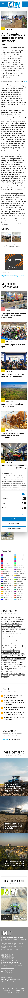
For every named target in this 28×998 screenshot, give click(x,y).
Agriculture (16, 621)
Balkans (4, 625)
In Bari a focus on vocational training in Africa (12, 405)
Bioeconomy (7, 569)
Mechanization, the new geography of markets (14, 826)
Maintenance (7, 579)
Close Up (6, 599)
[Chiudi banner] (25, 468)
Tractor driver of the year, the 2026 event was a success (14, 713)
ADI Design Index (6, 619)
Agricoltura (22, 619)
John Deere (17, 650)
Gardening (6, 597)
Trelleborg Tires (20, 673)
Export (17, 640)
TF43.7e (4, 617)
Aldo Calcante (5, 623)
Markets (6, 589)
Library (5, 557)
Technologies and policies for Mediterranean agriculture (12, 375)
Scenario (19, 567)
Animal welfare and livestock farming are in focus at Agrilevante (12, 436)
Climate (12, 629)
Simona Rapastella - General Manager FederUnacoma (12, 668)
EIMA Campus (20, 561)
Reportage (6, 591)
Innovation (20, 563)
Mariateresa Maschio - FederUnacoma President (12, 656)
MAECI (22, 653)
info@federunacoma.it (8, 945)
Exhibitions (19, 583)
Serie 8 (24, 666)
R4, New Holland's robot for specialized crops (13, 696)
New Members (20, 571)
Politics (5, 581)
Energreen (4, 635)
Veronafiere (5, 675)
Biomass (19, 589)
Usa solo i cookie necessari (14, 528)
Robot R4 (4, 666)
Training (6, 555)
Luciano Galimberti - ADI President (11, 653)
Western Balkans (13, 675)
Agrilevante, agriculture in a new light (13, 346)
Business (6, 571)
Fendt (3, 644)
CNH (17, 629)
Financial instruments (7, 646)
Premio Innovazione (7, 664)
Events (18, 593)
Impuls (20, 646)
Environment (7, 585)
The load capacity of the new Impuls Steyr (14, 718)
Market (18, 597)
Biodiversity (10, 625)
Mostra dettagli (19, 514)
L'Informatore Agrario (7, 651)
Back (25, 81)
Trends (18, 569)
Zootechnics (5, 677)
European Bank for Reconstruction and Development (12, 637)
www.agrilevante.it (14, 981)
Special (18, 591)
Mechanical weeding (7, 658)
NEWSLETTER (8, 990)
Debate (18, 575)
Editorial (19, 559)
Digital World (7, 561)
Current (19, 599)
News (4, 593)
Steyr (3, 671)
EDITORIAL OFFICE (8, 988)
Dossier (5, 565)
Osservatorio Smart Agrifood (9, 660)
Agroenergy (20, 581)
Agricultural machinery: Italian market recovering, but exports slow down (15, 787)
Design (14, 631)
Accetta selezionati (14, 523)
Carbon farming (16, 627)
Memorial (6, 559)
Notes (5, 595)
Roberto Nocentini (14, 246)
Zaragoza (22, 675)
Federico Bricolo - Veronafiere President (12, 642)
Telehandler (9, 671)
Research (19, 587)
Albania (22, 621)
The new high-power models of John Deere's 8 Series (14, 708)
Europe (10, 635)
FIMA (15, 644)
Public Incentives (18, 664)
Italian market (5, 650)
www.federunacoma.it (7, 968)
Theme (5, 573)
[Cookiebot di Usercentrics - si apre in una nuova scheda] (16, 468)
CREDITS (17, 992)
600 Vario (18, 617)
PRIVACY (10, 992)
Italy (11, 650)
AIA (22, 245)
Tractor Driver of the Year (8, 673)
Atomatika (19, 623)
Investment (22, 648)
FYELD (15, 646)
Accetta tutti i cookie (14, 518)
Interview (19, 557)
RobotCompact (12, 666)
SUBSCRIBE (4, 739)
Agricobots (15, 619)
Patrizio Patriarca (6, 662)
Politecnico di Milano (17, 662)
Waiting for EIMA (21, 579)
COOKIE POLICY (19, 990)
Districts (6, 587)
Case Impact (5, 629)
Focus (18, 595)
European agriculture (19, 635)
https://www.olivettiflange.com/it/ (12, 276)
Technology (20, 585)
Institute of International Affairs (10, 648)
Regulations (7, 575)
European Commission (8, 640)
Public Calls (7, 567)
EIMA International (17, 633)
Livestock (16, 245)
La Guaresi (17, 651)
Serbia (19, 666)
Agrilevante (9, 245)
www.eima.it (16, 979)
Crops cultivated (6, 631)
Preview (18, 565)
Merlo (15, 658)
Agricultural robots (7, 621)
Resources (19, 555)
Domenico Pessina (7, 633)
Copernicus (22, 629)
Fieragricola (9, 644)
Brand (5, 563)
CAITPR (5, 246)
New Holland (21, 658)
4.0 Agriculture (10, 617)
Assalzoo (13, 623)
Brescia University (6, 627)
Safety (5, 577)
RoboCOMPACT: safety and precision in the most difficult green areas (14, 702)
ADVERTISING (20, 988)
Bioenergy (6, 583)
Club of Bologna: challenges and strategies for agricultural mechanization (13, 315)
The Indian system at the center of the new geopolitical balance (14, 863)
